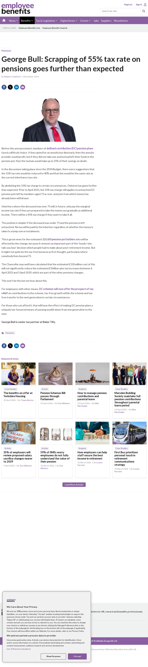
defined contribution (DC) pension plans (70, 148)
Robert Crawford (12, 76)
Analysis (82, 389)
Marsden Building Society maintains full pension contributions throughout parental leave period (127, 399)
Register (128, 4)
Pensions (6, 50)
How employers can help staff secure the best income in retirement (92, 455)
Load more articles (74, 484)
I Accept (77, 656)
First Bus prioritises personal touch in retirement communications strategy (126, 458)
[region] (46, 626)
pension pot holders (63, 239)
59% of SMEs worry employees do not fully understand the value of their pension (55, 457)
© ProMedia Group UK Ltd (104, 641)
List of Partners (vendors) (18, 649)
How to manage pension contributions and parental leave (92, 396)
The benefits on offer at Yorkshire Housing (18, 394)
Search (143, 11)
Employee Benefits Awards (55, 28)
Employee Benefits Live (29, 28)
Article (45, 389)
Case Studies (11, 389)
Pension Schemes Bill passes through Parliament (52, 396)
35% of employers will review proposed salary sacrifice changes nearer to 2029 (17, 457)
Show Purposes (53, 656)
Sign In (139, 4)
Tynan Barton (27, 400)
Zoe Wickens (64, 403)
